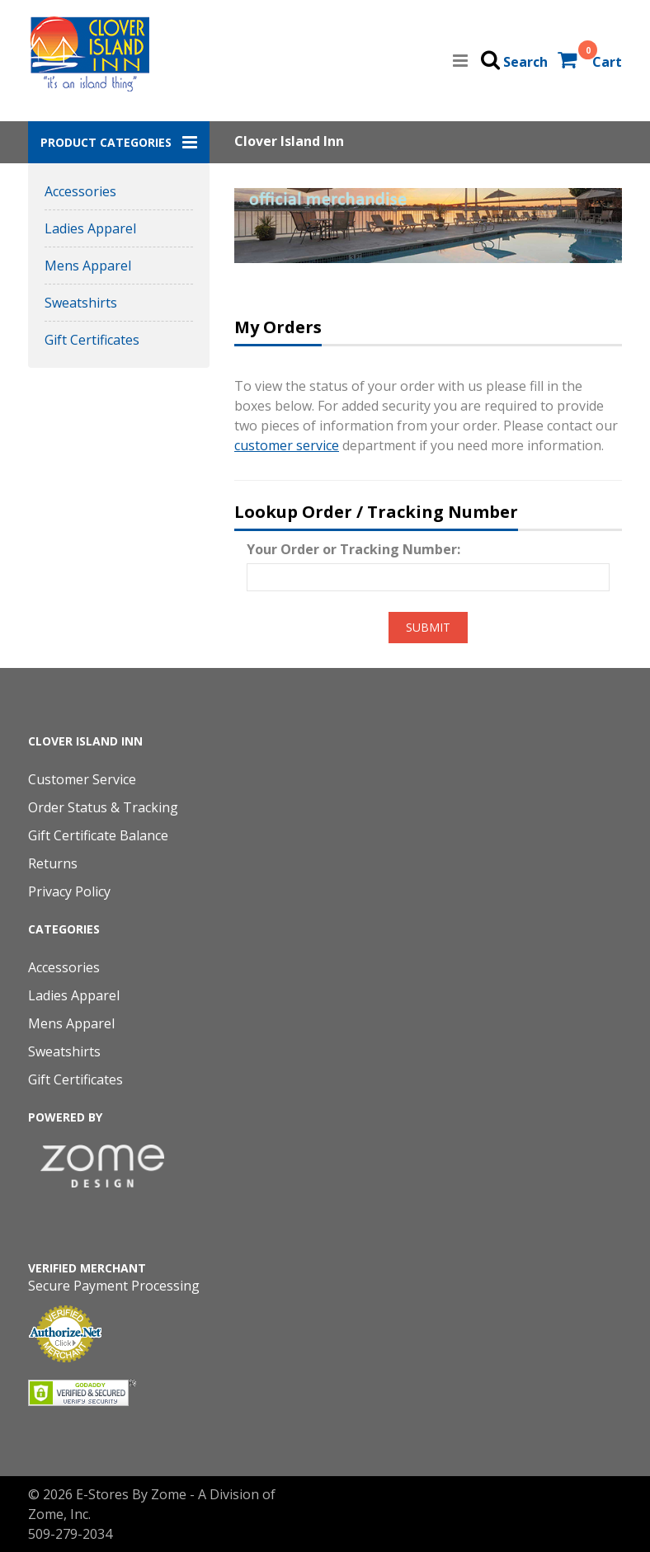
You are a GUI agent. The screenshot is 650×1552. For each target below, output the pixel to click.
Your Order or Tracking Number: (353, 549)
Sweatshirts (81, 303)
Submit (428, 627)
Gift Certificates (92, 340)
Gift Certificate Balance (98, 835)
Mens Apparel (88, 265)
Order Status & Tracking (103, 807)
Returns (53, 863)
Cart (607, 62)
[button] (118, 142)
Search (525, 62)
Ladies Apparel (90, 228)
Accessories (80, 191)
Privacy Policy (69, 891)
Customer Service (82, 779)
